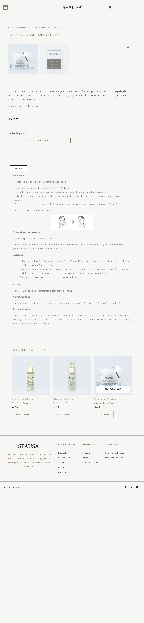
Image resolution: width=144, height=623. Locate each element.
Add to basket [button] (23, 540)
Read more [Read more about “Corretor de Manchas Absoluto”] (103, 540)
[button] (5, 7)
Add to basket (39, 265)
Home (11, 28)
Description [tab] (18, 293)
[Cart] (131, 7)
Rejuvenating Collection (26, 28)
